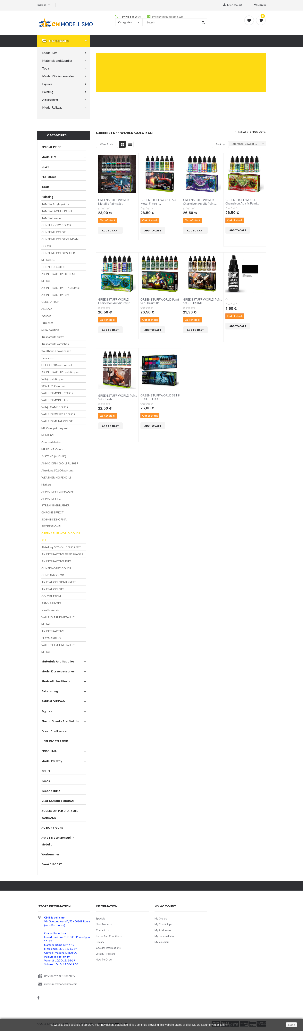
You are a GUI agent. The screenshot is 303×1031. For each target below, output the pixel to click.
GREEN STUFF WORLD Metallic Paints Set (113, 201)
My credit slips (163, 924)
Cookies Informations (108, 947)
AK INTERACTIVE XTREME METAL (58, 277)
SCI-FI (45, 771)
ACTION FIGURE (52, 828)
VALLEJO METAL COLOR (57, 421)
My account (232, 4)
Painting (47, 197)
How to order (104, 959)
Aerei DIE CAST (51, 864)
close (291, 1025)
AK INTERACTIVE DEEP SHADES (62, 554)
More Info (232, 1024)
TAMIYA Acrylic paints (55, 204)
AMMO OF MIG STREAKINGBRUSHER (55, 502)
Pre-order (48, 177)
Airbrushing (49, 691)
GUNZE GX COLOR (53, 267)
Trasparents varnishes (55, 343)
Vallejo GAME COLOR (54, 407)
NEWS (45, 167)
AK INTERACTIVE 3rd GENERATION (55, 298)
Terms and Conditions (109, 936)
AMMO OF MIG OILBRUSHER (59, 463)
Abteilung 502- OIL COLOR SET (61, 547)
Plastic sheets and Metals (60, 721)
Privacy (100, 942)
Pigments (47, 322)
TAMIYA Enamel (51, 218)
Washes (46, 315)
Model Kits (48, 157)
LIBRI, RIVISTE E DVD (54, 741)
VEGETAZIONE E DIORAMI (58, 801)
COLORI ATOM (51, 596)
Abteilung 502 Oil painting (57, 470)
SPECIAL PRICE (51, 147)
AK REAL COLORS (52, 589)
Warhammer (50, 854)
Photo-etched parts (55, 681)
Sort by (220, 144)
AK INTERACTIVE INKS (56, 561)
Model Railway (51, 761)
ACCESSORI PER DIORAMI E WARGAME (59, 814)
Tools (45, 187)
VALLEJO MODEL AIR (54, 400)
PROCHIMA (49, 751)
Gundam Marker (51, 442)
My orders (161, 918)
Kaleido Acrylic (50, 610)
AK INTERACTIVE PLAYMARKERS (52, 634)
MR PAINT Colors (52, 449)
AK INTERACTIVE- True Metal (60, 287)
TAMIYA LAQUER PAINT (56, 211)
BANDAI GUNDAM (53, 701)
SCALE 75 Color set (53, 386)
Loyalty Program (105, 953)
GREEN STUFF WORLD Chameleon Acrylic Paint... (199, 201)
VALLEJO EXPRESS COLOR (58, 414)
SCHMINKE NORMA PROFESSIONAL (54, 523)
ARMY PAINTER (51, 603)
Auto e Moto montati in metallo (57, 841)
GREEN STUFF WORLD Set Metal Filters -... (158, 201)
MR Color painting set (54, 428)
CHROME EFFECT (52, 512)
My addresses (163, 930)
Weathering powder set (56, 351)
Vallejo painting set (53, 379)
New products (104, 924)
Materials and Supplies (57, 661)
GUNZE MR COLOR (53, 232)
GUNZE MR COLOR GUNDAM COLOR (60, 242)
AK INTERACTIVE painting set (60, 372)
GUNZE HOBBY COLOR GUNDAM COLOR (56, 572)
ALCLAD (46, 308)
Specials (100, 918)
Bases (45, 781)
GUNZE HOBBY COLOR (56, 225)
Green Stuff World (54, 731)
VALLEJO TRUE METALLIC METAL (58, 621)
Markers (46, 484)
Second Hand (51, 791)
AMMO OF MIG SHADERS (57, 491)
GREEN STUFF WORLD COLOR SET (60, 537)
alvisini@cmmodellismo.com (167, 16)
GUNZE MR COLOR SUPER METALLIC (58, 256)
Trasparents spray (52, 336)
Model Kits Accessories (58, 671)
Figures (46, 711)
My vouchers (162, 942)
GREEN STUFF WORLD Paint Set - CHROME (202, 301)
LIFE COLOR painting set (56, 365)
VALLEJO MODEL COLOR (57, 393)
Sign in (260, 4)
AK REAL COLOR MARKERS (58, 582)
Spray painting (50, 329)
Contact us (102, 930)
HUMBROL (48, 435)
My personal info (164, 936)
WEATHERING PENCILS (56, 477)
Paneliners (47, 358)
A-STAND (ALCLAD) (53, 456)
